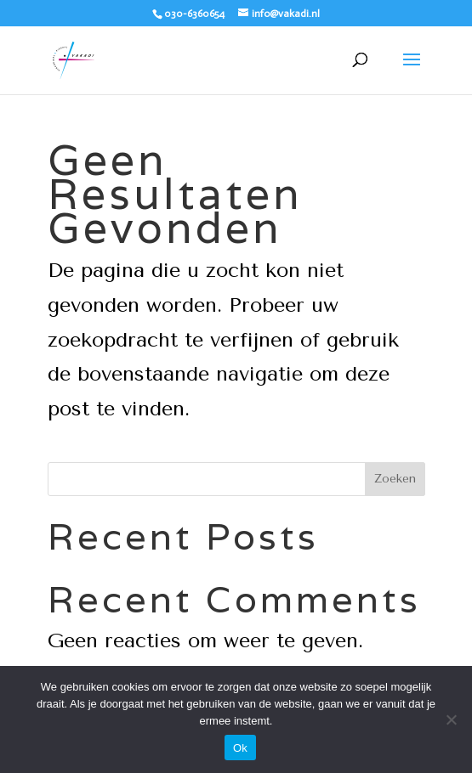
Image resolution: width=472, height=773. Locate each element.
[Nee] (450, 719)
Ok (240, 748)
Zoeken (395, 478)
